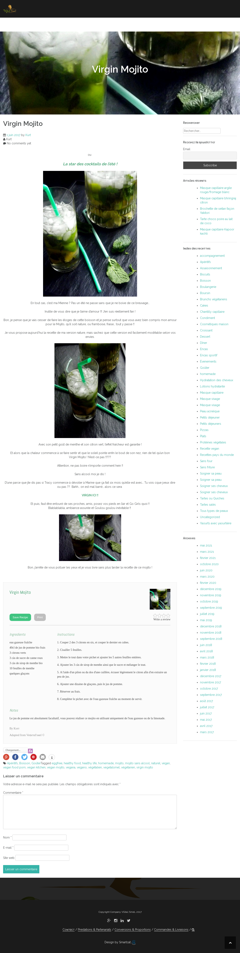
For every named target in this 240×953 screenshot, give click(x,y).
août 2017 (206, 701)
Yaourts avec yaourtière (215, 523)
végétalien (95, 767)
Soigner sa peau (125, 24)
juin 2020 (206, 570)
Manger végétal (48, 24)
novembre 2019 (210, 595)
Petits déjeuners (210, 423)
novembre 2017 (210, 682)
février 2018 (208, 663)
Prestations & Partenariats (94, 929)
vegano (82, 767)
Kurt (28, 135)
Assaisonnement (211, 268)
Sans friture (207, 467)
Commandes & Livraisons (171, 929)
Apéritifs (12, 763)
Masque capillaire (211, 392)
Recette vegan (209, 448)
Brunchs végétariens (213, 299)
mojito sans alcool (137, 763)
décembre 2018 (211, 626)
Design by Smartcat (120, 942)
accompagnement (212, 255)
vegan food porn (14, 767)
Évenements (208, 361)
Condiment (207, 318)
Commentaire (13, 792)
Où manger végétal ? (164, 24)
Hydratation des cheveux (216, 380)
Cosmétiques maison (214, 324)
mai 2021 (206, 545)
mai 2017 (206, 719)
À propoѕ (216, 24)
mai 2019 (206, 620)
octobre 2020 (209, 564)
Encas (204, 349)
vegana (70, 767)
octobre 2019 (209, 601)
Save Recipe (20, 617)
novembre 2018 (210, 632)
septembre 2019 (211, 607)
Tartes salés (208, 504)
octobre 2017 (209, 688)
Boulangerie (208, 286)
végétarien (128, 767)
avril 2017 (206, 726)
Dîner (203, 342)
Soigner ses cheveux (86, 24)
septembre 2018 (211, 638)
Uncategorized (210, 517)
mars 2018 (207, 657)
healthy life (89, 763)
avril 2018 (206, 651)
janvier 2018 (208, 670)
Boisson (24, 763)
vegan (166, 763)
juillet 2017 (207, 707)
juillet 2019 (207, 614)
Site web (8, 857)
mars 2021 (207, 551)
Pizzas (204, 430)
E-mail (8, 847)
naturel (155, 763)
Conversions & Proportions (133, 929)
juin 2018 (206, 645)
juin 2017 (206, 713)
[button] (231, 24)
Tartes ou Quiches (212, 498)
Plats (203, 436)
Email (186, 149)
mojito (119, 763)
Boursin (205, 293)
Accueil (22, 24)
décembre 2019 (210, 589)
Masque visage (210, 398)
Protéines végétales (213, 442)
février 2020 (208, 582)
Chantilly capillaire (212, 311)
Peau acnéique (209, 411)
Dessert (205, 336)
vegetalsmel (111, 767)
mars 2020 (207, 576)
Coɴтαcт (196, 24)
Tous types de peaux (214, 510)
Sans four (206, 461)
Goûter (36, 763)
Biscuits (205, 274)
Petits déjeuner (210, 417)
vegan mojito (55, 767)
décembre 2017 (210, 676)
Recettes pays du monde (217, 454)
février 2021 (208, 558)
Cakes (204, 305)
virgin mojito (144, 767)
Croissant (206, 330)
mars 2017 (207, 732)
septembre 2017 (211, 694)
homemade (106, 763)
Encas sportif (208, 355)
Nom (7, 837)
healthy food (72, 763)
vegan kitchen (36, 767)
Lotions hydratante (212, 386)
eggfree (57, 763)
